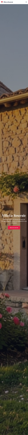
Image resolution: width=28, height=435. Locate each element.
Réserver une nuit (14, 227)
